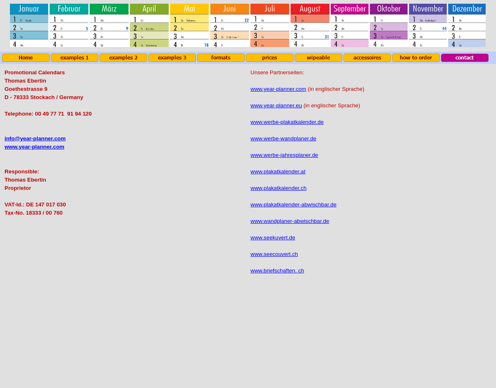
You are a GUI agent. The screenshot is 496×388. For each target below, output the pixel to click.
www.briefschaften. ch (277, 270)
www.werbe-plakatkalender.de (287, 122)
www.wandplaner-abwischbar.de (289, 221)
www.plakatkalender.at (277, 171)
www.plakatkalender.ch (278, 188)
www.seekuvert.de (272, 237)
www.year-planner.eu (276, 105)
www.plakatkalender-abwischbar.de (293, 204)
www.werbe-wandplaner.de (283, 138)
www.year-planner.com (34, 147)
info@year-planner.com (35, 138)
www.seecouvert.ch (274, 254)
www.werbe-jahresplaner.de (284, 155)
